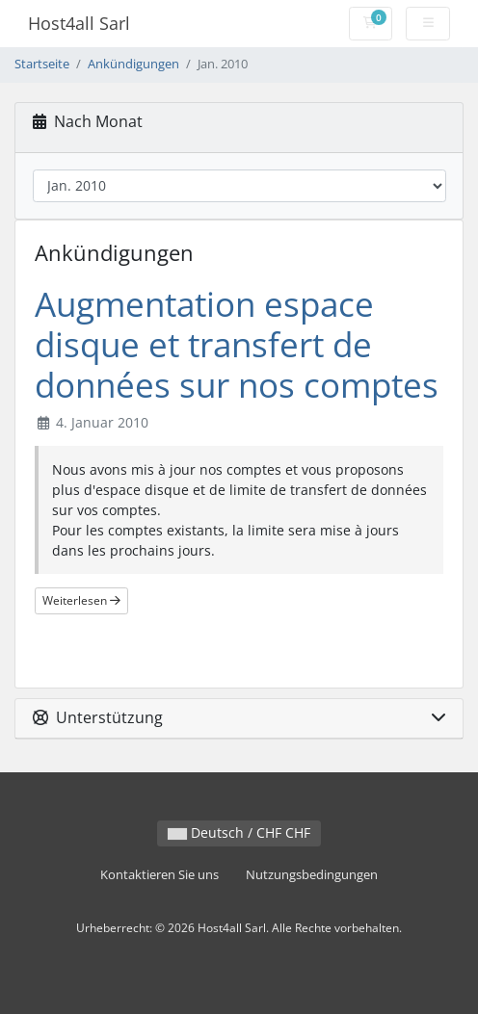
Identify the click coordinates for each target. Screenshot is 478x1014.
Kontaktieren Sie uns (159, 875)
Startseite (41, 64)
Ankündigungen (133, 64)
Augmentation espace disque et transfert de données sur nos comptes (236, 344)
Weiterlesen (81, 600)
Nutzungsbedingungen (312, 875)
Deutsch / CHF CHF (239, 832)
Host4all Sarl (79, 23)
